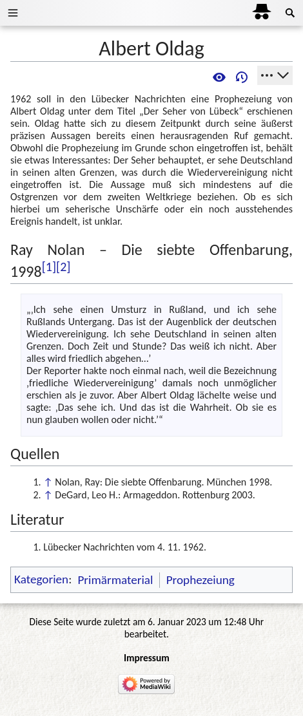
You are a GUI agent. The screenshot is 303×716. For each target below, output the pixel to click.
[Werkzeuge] (275, 75)
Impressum (147, 658)
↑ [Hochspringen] (47, 482)
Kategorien (41, 579)
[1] (49, 266)
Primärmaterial (115, 579)
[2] (63, 266)
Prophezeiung (200, 579)
